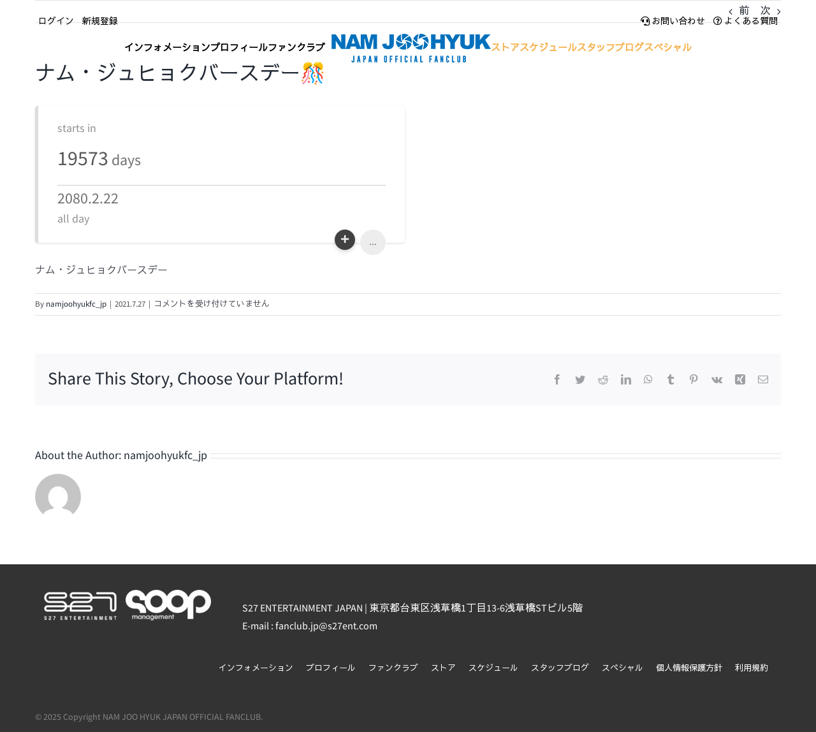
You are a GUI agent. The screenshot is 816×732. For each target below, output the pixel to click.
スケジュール (493, 668)
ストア (443, 668)
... (373, 242)
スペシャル (622, 668)
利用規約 (751, 668)
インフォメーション (256, 668)
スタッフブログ (560, 668)
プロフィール (331, 668)
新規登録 (100, 21)
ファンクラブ (393, 668)
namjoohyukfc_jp (76, 304)
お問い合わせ (673, 21)
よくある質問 (745, 21)
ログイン (56, 21)
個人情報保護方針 (689, 668)
